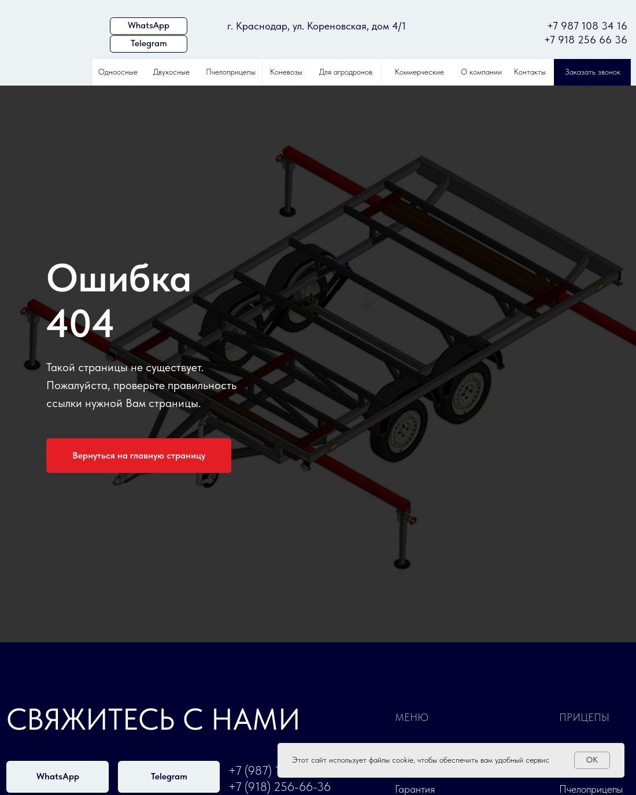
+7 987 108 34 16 (587, 26)
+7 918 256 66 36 (585, 40)
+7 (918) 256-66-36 (279, 786)
